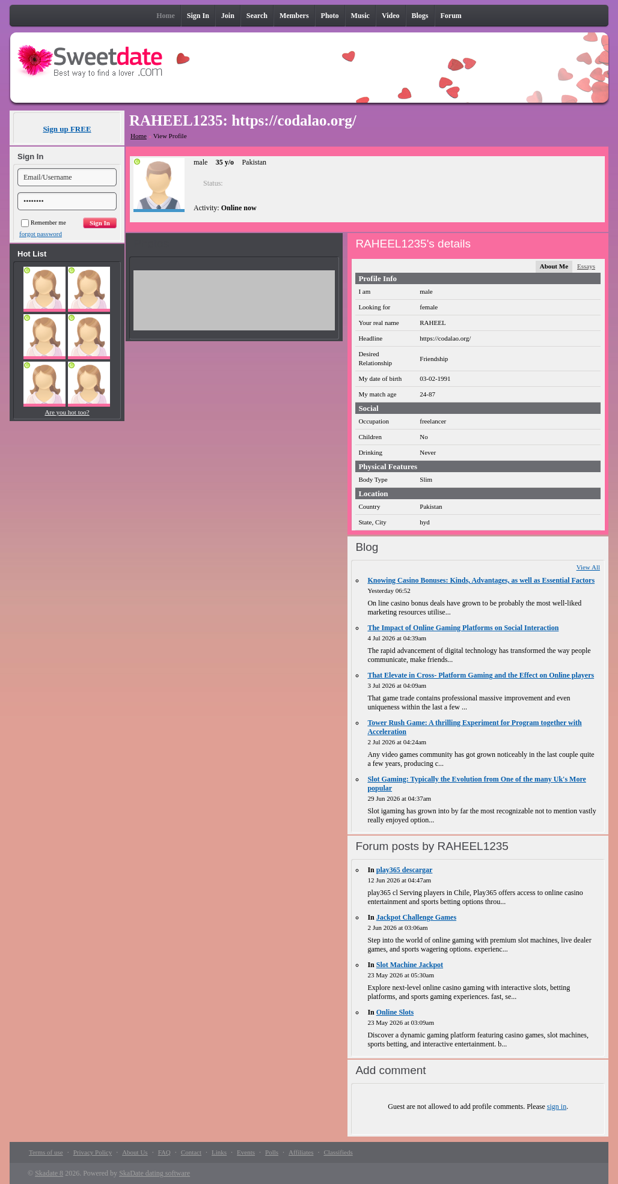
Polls (271, 1152)
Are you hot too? (66, 412)
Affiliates (301, 1152)
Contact (191, 1152)
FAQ (164, 1152)
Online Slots (395, 1012)
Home (138, 135)
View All (588, 567)
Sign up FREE (67, 128)
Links (219, 1152)
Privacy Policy (92, 1152)
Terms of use (46, 1152)
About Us (134, 1152)
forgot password (40, 233)
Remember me (43, 222)
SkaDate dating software (154, 1173)
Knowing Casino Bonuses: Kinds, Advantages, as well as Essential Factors (481, 580)
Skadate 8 (49, 1173)
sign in (556, 1106)
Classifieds (337, 1152)
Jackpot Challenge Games (416, 917)
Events (246, 1152)
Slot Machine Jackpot (409, 965)
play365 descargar (404, 870)
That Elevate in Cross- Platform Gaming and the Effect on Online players (480, 675)
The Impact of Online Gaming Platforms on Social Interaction (462, 628)
